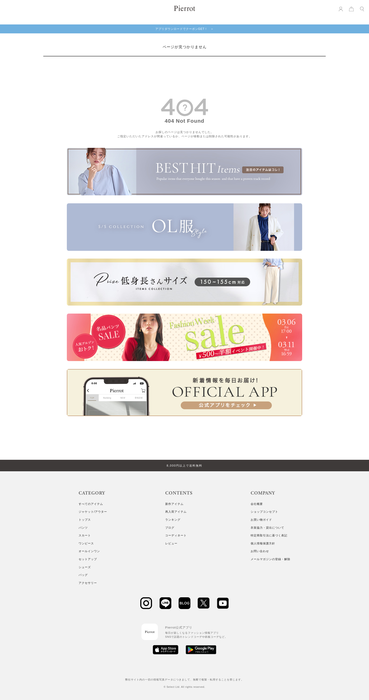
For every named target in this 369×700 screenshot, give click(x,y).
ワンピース (86, 543)
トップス (85, 519)
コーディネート (176, 535)
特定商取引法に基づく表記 (269, 535)
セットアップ (88, 559)
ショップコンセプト (264, 511)
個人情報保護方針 (263, 543)
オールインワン (89, 551)
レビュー (171, 543)
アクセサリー (88, 583)
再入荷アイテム (176, 511)
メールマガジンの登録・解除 (270, 559)
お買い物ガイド (261, 519)
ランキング (172, 519)
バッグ (83, 575)
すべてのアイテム (91, 504)
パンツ (83, 527)
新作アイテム (174, 504)
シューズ (85, 567)
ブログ (169, 527)
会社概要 (257, 504)
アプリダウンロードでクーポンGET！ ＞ (184, 29)
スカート (85, 535)
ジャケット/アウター (93, 511)
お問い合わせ (260, 551)
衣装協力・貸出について (267, 527)
